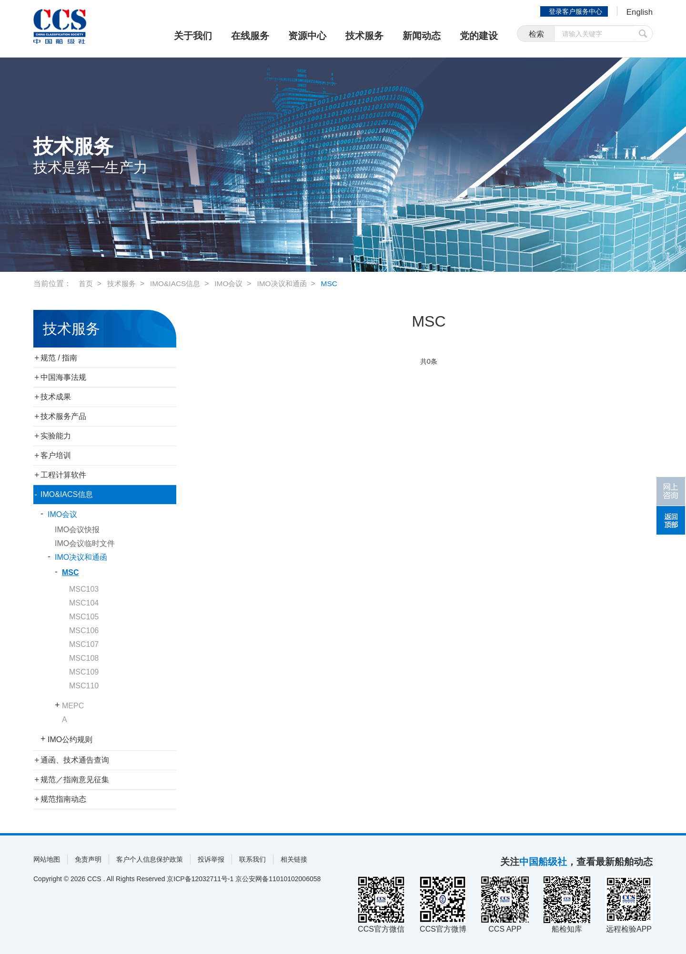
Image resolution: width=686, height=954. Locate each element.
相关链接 (294, 859)
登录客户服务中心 (573, 11)
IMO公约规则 (70, 739)
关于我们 (193, 35)
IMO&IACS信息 (179, 283)
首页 (86, 283)
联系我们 (252, 859)
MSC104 (84, 603)
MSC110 (84, 686)
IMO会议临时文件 (85, 543)
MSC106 (84, 630)
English (639, 12)
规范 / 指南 (58, 358)
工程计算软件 (63, 475)
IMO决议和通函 (289, 283)
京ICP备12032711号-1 (200, 879)
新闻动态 (422, 35)
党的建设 (479, 35)
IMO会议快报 (77, 530)
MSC (339, 283)
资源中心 (307, 35)
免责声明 (88, 859)
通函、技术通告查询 (74, 760)
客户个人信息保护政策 (149, 859)
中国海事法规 (63, 377)
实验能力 (55, 436)
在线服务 (250, 35)
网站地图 (46, 859)
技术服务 (364, 35)
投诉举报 (211, 859)
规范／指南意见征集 (74, 779)
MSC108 (84, 658)
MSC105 (84, 617)
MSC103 (84, 589)
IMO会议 (234, 283)
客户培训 (55, 455)
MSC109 (84, 672)
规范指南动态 (63, 799)
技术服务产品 (63, 416)
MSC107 (84, 644)
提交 (643, 34)
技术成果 (55, 397)
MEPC (73, 706)
